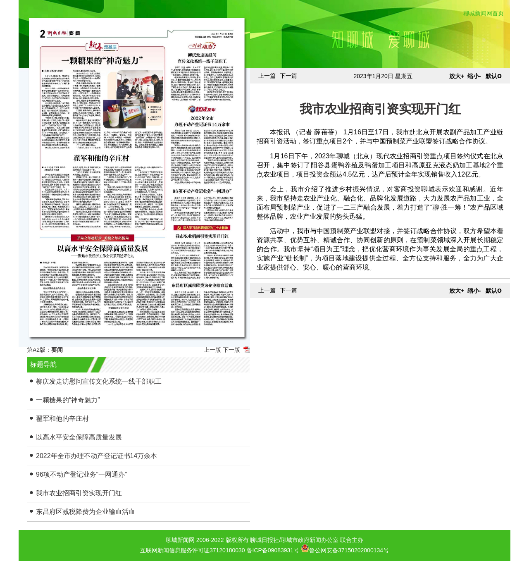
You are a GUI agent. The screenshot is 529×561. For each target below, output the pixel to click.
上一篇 (267, 75)
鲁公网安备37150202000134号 (345, 548)
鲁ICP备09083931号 (273, 550)
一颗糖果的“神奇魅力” (68, 399)
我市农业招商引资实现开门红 (79, 493)
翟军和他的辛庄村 (62, 418)
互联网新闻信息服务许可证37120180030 (192, 550)
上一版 (212, 349)
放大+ (456, 76)
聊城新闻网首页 (483, 13)
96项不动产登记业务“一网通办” (81, 474)
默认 (494, 76)
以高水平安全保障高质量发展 (79, 437)
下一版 (231, 349)
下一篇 (288, 75)
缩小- (474, 76)
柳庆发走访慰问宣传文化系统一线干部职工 (99, 381)
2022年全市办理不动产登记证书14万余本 (96, 455)
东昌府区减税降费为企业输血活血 (85, 511)
